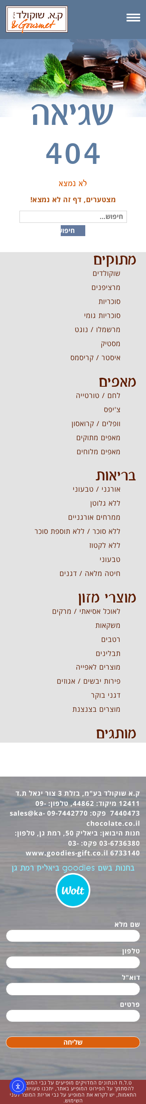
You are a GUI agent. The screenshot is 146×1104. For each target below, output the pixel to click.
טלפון (131, 951)
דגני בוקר (106, 695)
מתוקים (114, 260)
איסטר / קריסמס (95, 357)
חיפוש (67, 230)
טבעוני (110, 559)
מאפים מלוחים (99, 451)
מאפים (117, 382)
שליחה (73, 1042)
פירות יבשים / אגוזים (89, 681)
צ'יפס (112, 409)
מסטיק (111, 343)
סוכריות (110, 301)
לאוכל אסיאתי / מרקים (86, 611)
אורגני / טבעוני (97, 489)
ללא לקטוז (105, 545)
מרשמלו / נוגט (98, 329)
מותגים (116, 734)
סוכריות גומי (102, 315)
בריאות (116, 476)
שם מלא (127, 924)
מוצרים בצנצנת (96, 709)
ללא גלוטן (105, 503)
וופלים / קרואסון (96, 423)
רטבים (111, 639)
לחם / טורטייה (98, 395)
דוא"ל (131, 977)
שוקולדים (107, 273)
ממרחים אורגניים (94, 517)
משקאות (108, 625)
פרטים (130, 1004)
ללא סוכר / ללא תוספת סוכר (78, 531)
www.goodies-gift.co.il (67, 852)
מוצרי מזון (107, 598)
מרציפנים (106, 287)
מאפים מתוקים (98, 437)
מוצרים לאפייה (98, 667)
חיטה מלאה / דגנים (90, 573)
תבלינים (108, 653)
